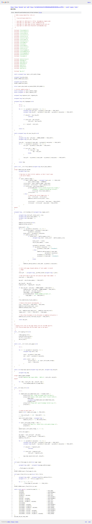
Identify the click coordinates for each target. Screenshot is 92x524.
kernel (21, 7)
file (40, 12)
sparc (72, 7)
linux (12, 7)
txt (86, 521)
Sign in (89, 2)
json (89, 521)
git (25, 7)
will (28, 7)
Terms (16, 521)
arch (67, 7)
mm (76, 7)
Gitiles (8, 521)
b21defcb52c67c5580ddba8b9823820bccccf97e (49, 7)
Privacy (12, 521)
